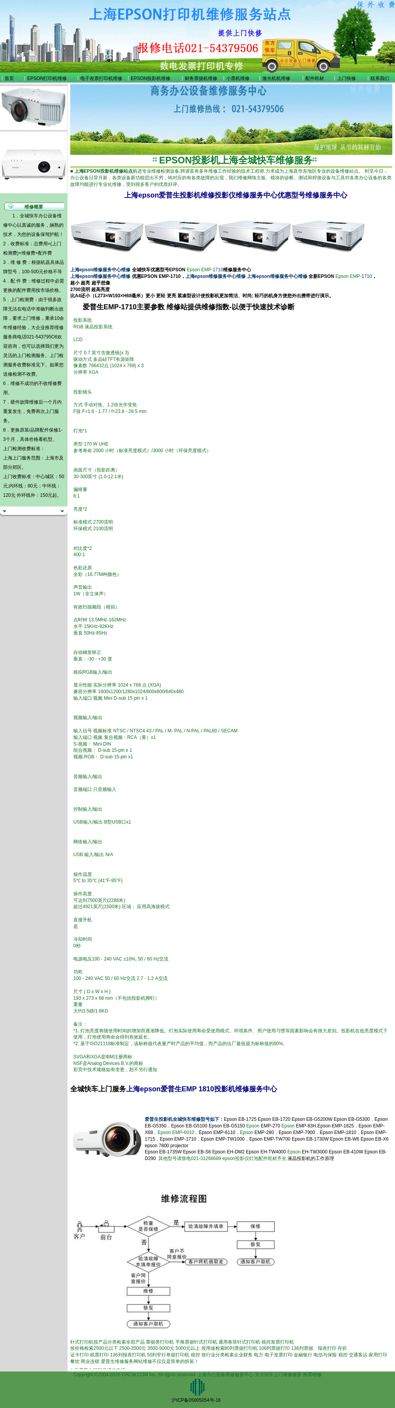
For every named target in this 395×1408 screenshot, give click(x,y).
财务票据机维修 (201, 78)
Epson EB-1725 (240, 1119)
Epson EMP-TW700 (269, 1139)
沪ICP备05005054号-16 (196, 1400)
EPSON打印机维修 (47, 78)
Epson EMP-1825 (335, 1126)
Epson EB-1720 (274, 1119)
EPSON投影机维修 (150, 78)
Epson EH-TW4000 (266, 1152)
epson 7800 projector (167, 1145)
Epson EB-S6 (197, 1152)
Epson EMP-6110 (217, 1132)
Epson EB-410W (346, 1152)
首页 (9, 78)
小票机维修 (237, 78)
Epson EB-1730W (310, 1139)
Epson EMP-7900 (297, 1132)
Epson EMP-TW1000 (223, 1139)
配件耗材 (314, 78)
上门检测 (26, 355)
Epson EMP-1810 (338, 1132)
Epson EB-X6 (374, 1139)
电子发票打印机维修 (101, 78)
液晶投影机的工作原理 (311, 1158)
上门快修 (346, 78)
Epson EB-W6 (344, 1139)
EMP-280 (264, 1132)
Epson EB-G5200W (312, 1119)
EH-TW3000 (314, 1152)
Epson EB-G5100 (189, 1126)
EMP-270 (270, 1126)
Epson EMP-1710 (178, 1139)
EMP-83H (306, 1126)
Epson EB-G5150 (227, 1126)
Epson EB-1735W (163, 1152)
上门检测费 (22, 299)
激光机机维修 (276, 78)
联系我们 (380, 78)
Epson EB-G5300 (352, 1119)
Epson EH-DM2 (228, 1152)
